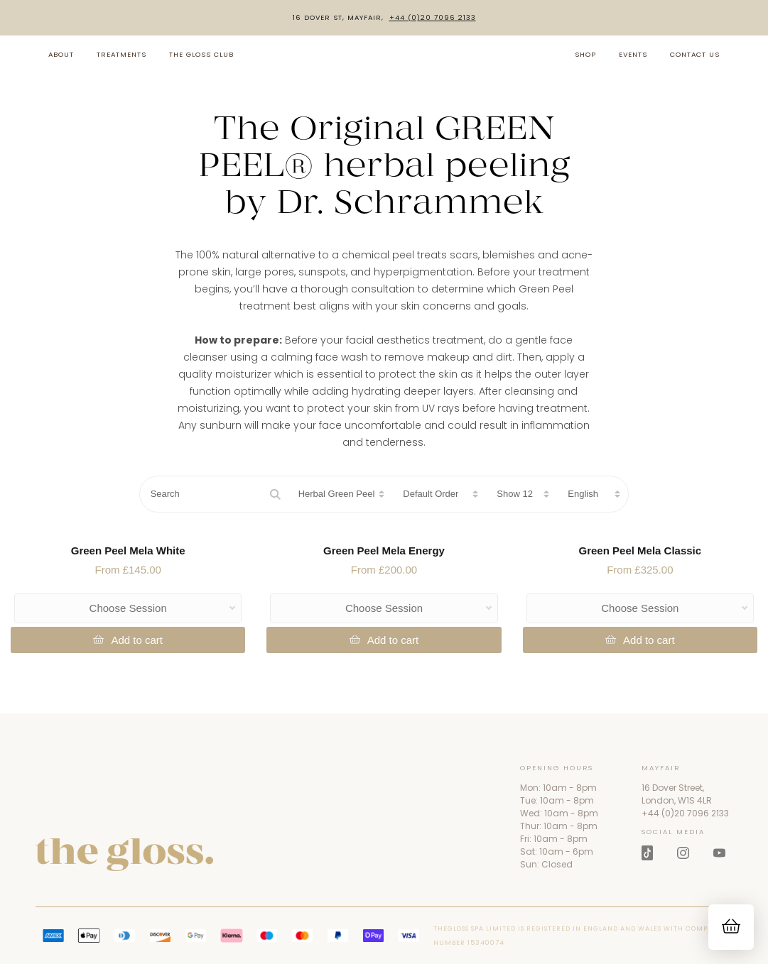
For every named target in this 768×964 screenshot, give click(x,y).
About (61, 54)
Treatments (121, 54)
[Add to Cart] (128, 640)
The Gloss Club (201, 54)
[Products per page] (521, 494)
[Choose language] (592, 494)
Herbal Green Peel (336, 493)
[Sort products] (439, 494)
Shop (585, 54)
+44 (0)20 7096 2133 (432, 17)
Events (633, 54)
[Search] (214, 494)
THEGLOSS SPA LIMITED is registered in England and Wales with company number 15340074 (578, 935)
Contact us (695, 54)
